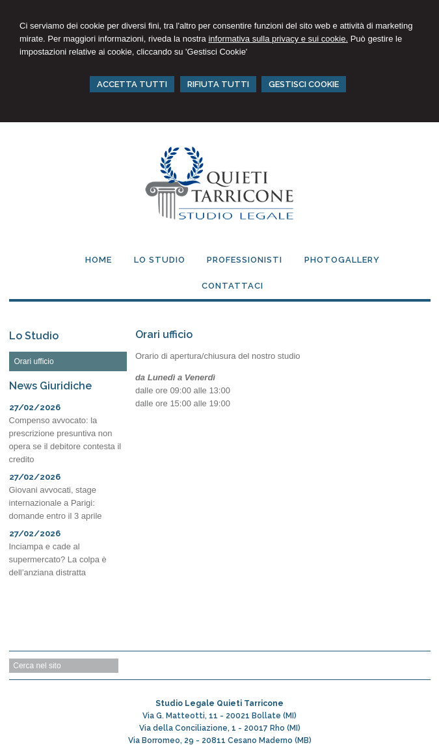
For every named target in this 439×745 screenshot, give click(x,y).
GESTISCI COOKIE (304, 84)
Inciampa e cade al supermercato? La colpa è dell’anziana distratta (58, 559)
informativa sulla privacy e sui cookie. (278, 39)
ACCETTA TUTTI (132, 84)
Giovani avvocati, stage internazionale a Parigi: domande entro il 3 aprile (55, 503)
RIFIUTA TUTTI (218, 84)
